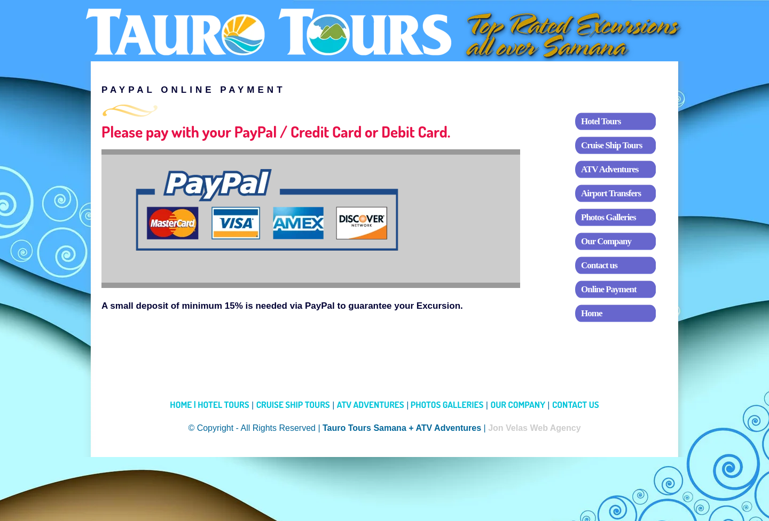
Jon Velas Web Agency (534, 427)
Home (591, 313)
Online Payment (609, 289)
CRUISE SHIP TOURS (293, 404)
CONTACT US (575, 404)
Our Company (606, 241)
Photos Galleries (608, 217)
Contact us (599, 265)
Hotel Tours (601, 121)
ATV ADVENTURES (370, 404)
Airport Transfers (611, 193)
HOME (184, 404)
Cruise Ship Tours (611, 145)
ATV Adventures (609, 169)
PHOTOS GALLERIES (446, 404)
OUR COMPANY (517, 404)
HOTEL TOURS (223, 404)
